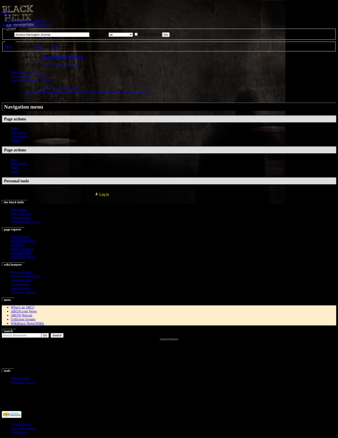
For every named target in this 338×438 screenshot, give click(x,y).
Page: (9, 34)
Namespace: (99, 34)
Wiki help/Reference (25, 276)
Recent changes (22, 272)
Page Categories (22, 249)
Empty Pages (20, 237)
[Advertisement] (169, 355)
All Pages (18, 245)
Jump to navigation (15, 25)
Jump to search (40, 25)
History (16, 140)
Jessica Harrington (24, 80)
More (15, 167)
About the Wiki (22, 280)
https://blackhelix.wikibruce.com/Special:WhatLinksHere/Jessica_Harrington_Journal (87, 92)
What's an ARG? (23, 307)
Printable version (23, 382)
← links (34, 72)
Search (8, 331)
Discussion (18, 132)
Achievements (21, 218)
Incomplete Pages (23, 241)
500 (75, 64)
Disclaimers (19, 432)
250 (67, 64)
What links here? (23, 257)
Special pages (20, 288)
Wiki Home (19, 210)
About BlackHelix (24, 428)
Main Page (18, 72)
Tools (15, 171)
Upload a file (20, 284)
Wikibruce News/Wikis (27, 323)
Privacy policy (21, 424)
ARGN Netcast (21, 315)
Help (5, 12)
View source (19, 136)
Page (14, 128)
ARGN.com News (24, 311)
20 (46, 64)
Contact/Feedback (24, 292)
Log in (104, 194)
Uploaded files (21, 253)
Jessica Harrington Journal (25, 21)
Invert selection (150, 34)
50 (52, 64)
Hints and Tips (21, 76)
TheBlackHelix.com (25, 222)
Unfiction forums (23, 319)
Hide (8, 47)
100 (59, 64)
